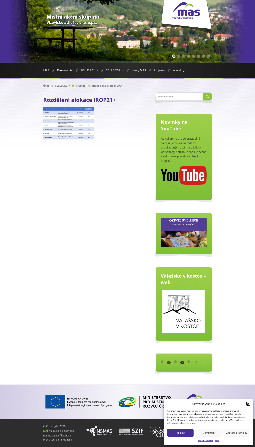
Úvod (46, 85)
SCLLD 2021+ (115, 70)
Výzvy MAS (139, 70)
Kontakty (178, 70)
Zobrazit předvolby (236, 432)
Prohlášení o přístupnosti (57, 439)
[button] (248, 403)
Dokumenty (65, 70)
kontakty (66, 435)
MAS (217, 440)
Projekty (159, 70)
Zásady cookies (205, 440)
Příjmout (180, 432)
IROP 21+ (81, 85)
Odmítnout (208, 432)
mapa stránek (51, 435)
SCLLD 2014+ (89, 70)
